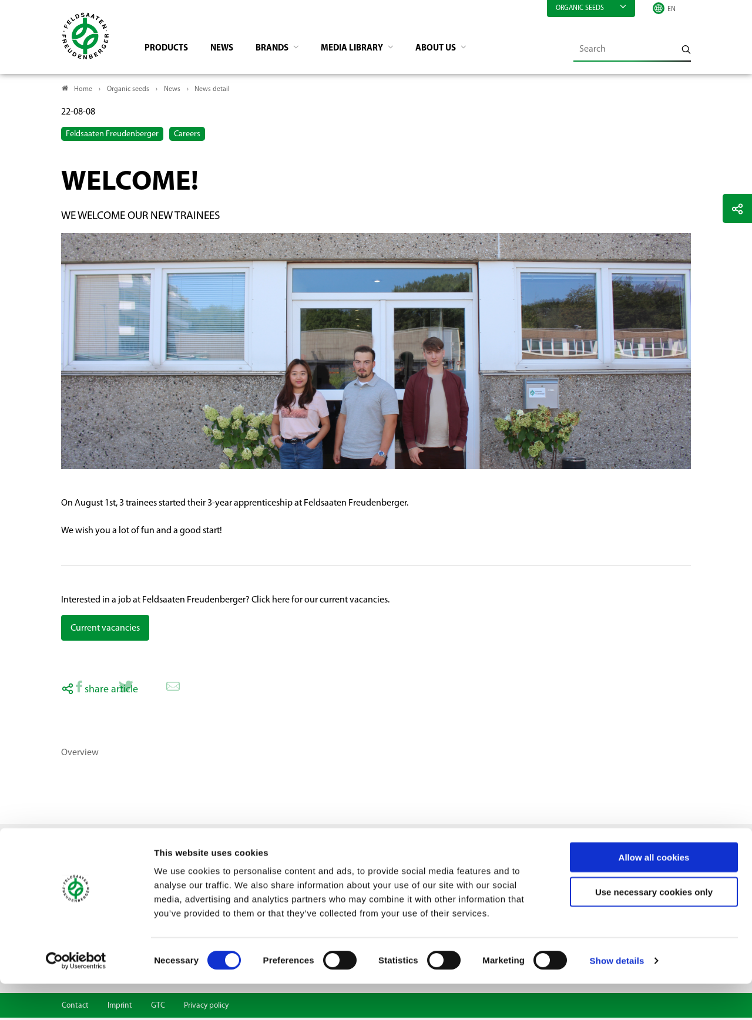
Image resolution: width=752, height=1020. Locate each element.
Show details (617, 997)
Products (170, 50)
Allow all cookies (654, 893)
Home (83, 91)
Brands (282, 50)
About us (455, 50)
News (228, 50)
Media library (366, 50)
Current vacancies (105, 630)
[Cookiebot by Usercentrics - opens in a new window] (76, 997)
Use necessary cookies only (654, 928)
